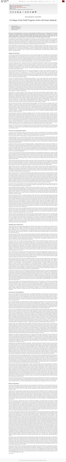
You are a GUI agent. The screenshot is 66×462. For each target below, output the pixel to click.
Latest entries (36, 460)
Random (20, 460)
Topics (33, 460)
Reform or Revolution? (14, 29)
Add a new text (44, 460)
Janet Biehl (14, 6)
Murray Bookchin (19, 6)
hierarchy (21, 7)
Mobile (40, 460)
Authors (30, 460)
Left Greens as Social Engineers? (16, 28)
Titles (27, 460)
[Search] (57, 1)
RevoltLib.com (19, 9)
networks (24, 7)
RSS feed (24, 460)
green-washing (17, 7)
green (13, 7)
